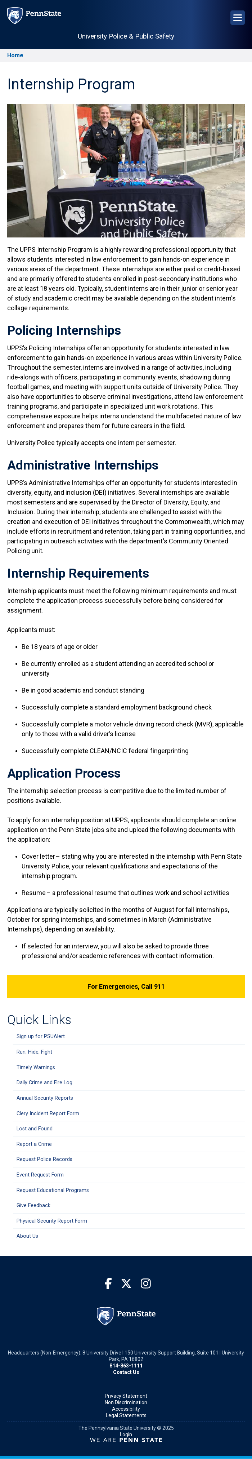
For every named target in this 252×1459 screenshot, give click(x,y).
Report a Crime (34, 1144)
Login (126, 1434)
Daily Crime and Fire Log (44, 1083)
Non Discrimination (126, 1402)
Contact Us (126, 1372)
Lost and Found (35, 1129)
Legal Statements (126, 1415)
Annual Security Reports (45, 1098)
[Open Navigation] (237, 17)
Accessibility (126, 1409)
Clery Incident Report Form (48, 1114)
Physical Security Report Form (52, 1221)
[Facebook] (108, 1283)
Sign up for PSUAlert (41, 1036)
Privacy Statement (126, 1396)
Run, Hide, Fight (34, 1052)
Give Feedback (33, 1205)
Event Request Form (40, 1175)
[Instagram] (145, 1283)
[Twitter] (126, 1283)
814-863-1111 (126, 1366)
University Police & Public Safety (126, 36)
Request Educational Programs (53, 1190)
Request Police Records (44, 1159)
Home (15, 55)
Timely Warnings (36, 1067)
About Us (27, 1236)
